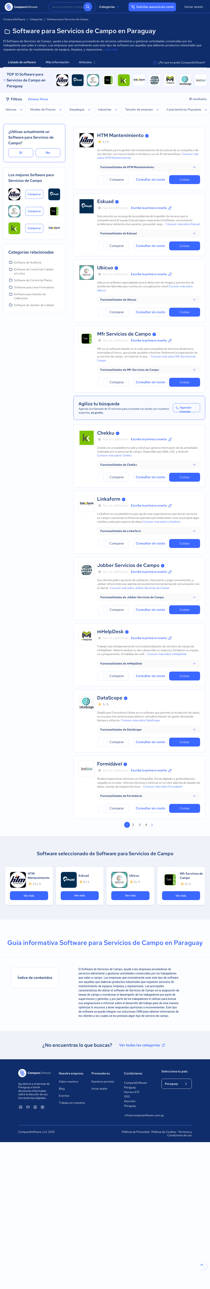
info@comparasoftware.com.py (139, 1115)
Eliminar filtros (38, 99)
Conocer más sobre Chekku (114, 455)
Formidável (109, 764)
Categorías (109, 6)
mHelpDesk (110, 631)
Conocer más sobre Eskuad (183, 224)
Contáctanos (133, 1073)
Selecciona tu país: (174, 1071)
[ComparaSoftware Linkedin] (20, 1107)
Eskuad (105, 201)
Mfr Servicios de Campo (124, 334)
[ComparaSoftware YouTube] (27, 1107)
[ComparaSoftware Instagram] (42, 1107)
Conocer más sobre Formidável (162, 786)
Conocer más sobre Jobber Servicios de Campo (139, 588)
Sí (20, 153)
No (48, 153)
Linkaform (108, 499)
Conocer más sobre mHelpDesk (167, 654)
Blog (62, 1088)
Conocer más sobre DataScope (140, 720)
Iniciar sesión (194, 7)
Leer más (111, 49)
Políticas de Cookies (163, 1132)
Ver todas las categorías (142, 1045)
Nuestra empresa (71, 1073)
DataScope (109, 698)
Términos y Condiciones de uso (179, 1133)
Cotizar (185, 180)
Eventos (64, 1095)
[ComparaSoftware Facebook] (35, 1107)
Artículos (87, 62)
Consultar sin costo (150, 179)
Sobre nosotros (68, 1081)
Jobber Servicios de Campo (128, 565)
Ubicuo (105, 267)
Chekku (105, 433)
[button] (148, 167)
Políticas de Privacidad (135, 1132)
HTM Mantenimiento (120, 135)
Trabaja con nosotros (72, 1103)
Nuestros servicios (102, 1081)
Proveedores (100, 1073)
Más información (57, 62)
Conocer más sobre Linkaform (161, 521)
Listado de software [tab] (22, 62)
